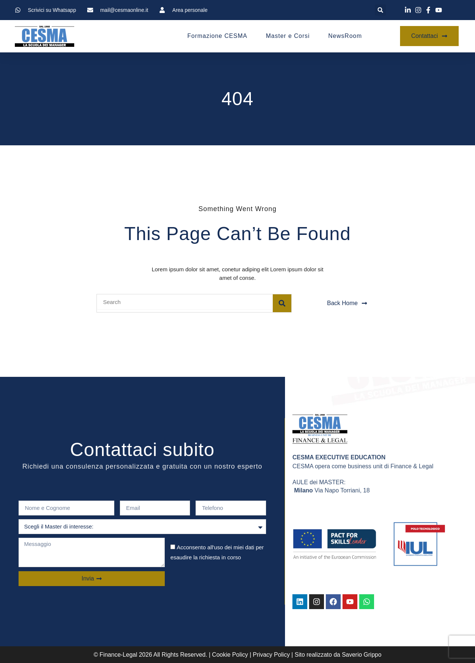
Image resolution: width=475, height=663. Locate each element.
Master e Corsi (288, 36)
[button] (380, 10)
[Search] (282, 303)
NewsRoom (345, 36)
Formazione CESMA (217, 36)
